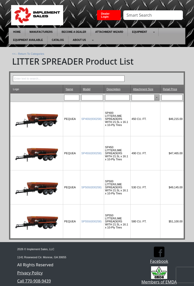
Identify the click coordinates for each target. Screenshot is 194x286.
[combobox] (140, 97)
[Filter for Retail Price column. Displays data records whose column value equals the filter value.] (172, 97)
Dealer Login (105, 15)
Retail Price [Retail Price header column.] (170, 89)
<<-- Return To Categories (28, 53)
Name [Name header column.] (69, 89)
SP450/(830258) (91, 153)
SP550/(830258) (91, 221)
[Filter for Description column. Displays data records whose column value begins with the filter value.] (117, 97)
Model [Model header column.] (86, 89)
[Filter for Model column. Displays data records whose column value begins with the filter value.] (92, 97)
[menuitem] (17, 32)
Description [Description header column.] (113, 89)
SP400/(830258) (91, 118)
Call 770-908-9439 (34, 281)
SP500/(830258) (91, 187)
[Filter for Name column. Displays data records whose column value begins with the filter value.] (71, 97)
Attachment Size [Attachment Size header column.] (143, 89)
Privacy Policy (30, 273)
